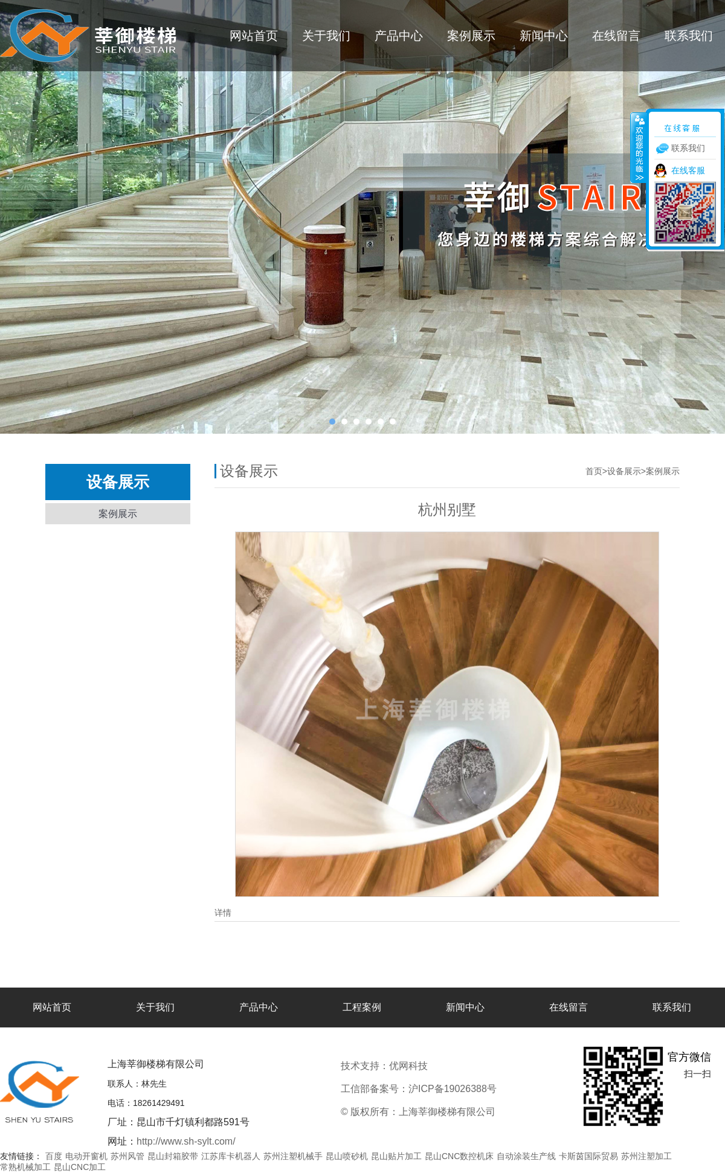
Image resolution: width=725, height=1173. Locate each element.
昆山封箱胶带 (172, 1156)
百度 (53, 1156)
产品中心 (399, 35)
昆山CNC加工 (80, 1167)
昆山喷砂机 (347, 1156)
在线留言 (616, 35)
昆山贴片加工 (396, 1156)
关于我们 (326, 35)
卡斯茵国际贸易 (588, 1156)
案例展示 (471, 35)
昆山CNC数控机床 (459, 1156)
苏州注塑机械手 (293, 1156)
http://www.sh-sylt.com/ (186, 1141)
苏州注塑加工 (646, 1156)
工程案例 (362, 1007)
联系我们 (689, 35)
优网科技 (448, 1066)
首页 (593, 471)
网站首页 (254, 35)
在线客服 (688, 170)
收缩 (638, 147)
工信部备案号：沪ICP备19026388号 (419, 1089)
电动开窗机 (86, 1156)
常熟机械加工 (25, 1167)
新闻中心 (544, 35)
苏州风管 (127, 1156)
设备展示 (624, 471)
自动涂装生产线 (526, 1156)
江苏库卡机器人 (230, 1156)
